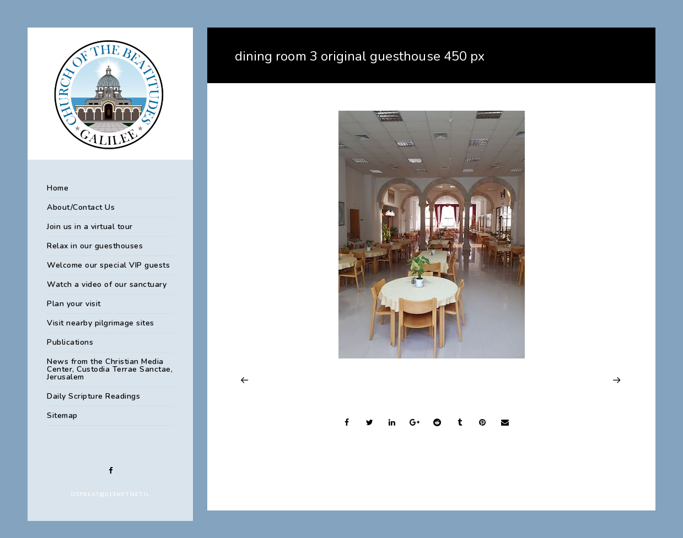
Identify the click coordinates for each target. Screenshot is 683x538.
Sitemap (62, 415)
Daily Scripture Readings (93, 396)
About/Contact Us (81, 207)
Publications (70, 342)
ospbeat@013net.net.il (110, 494)
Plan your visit (74, 303)
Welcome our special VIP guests (108, 265)
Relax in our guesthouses (95, 246)
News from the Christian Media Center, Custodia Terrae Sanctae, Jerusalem (110, 369)
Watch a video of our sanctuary (106, 284)
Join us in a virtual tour (90, 226)
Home (57, 188)
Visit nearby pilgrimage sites (100, 323)
